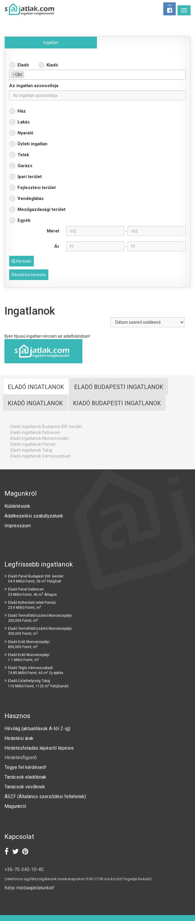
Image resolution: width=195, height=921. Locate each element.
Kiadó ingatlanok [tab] (35, 403)
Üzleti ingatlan (32, 144)
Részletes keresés (29, 274)
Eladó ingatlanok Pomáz (33, 444)
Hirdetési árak (18, 738)
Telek (23, 154)
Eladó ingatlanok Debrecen (35, 432)
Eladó (23, 65)
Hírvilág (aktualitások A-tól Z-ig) (37, 728)
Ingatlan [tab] (50, 42)
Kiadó (52, 65)
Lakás (23, 122)
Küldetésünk (17, 506)
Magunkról (15, 806)
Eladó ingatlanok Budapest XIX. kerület (46, 426)
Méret (53, 231)
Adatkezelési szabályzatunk (34, 516)
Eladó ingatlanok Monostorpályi (39, 438)
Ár (56, 246)
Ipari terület (29, 176)
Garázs (24, 165)
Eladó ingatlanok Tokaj (31, 450)
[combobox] (97, 75)
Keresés (21, 261)
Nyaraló (25, 133)
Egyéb (24, 220)
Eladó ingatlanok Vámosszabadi (40, 456)
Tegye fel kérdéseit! (25, 767)
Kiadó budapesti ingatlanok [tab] (117, 403)
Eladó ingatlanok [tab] (36, 386)
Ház (21, 111)
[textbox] (27, 74)
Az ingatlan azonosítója (33, 85)
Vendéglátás (30, 198)
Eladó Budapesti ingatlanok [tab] (118, 386)
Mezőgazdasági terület (41, 209)
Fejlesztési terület (36, 187)
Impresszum (17, 525)
